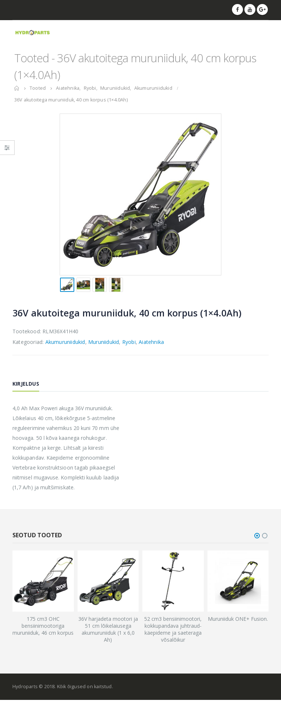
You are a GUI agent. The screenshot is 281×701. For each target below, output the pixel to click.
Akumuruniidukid (65, 341)
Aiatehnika (151, 341)
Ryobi (129, 341)
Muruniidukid (103, 341)
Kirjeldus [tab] (25, 383)
